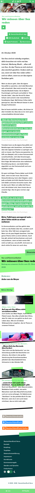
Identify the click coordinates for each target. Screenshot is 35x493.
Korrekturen (8, 459)
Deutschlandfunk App (17, 34)
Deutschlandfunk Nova (12, 441)
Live (8, 491)
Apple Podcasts (11, 42)
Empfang (7, 447)
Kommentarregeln (10, 462)
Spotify (25, 38)
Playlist (26, 491)
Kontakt (6, 444)
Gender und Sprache (11, 465)
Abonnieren (25, 42)
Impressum (8, 456)
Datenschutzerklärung (12, 453)
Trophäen (7, 450)
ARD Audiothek (12, 38)
